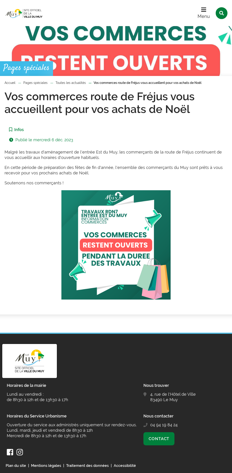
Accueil (10, 83)
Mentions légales (46, 465)
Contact (159, 438)
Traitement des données (87, 465)
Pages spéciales (35, 83)
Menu (204, 16)
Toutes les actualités (71, 83)
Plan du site (16, 465)
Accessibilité (125, 465)
